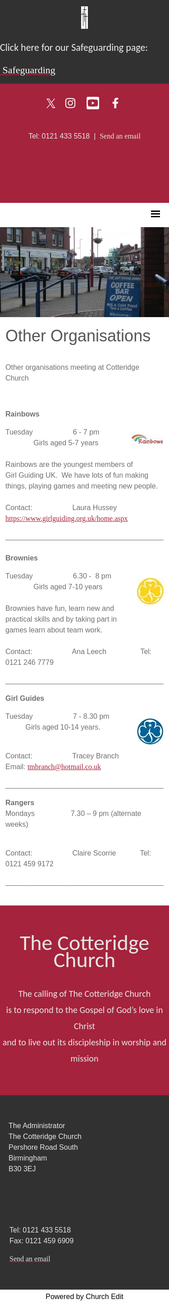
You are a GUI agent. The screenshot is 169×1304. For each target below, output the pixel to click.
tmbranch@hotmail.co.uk (64, 767)
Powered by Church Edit (84, 1296)
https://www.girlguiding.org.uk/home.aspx (66, 518)
